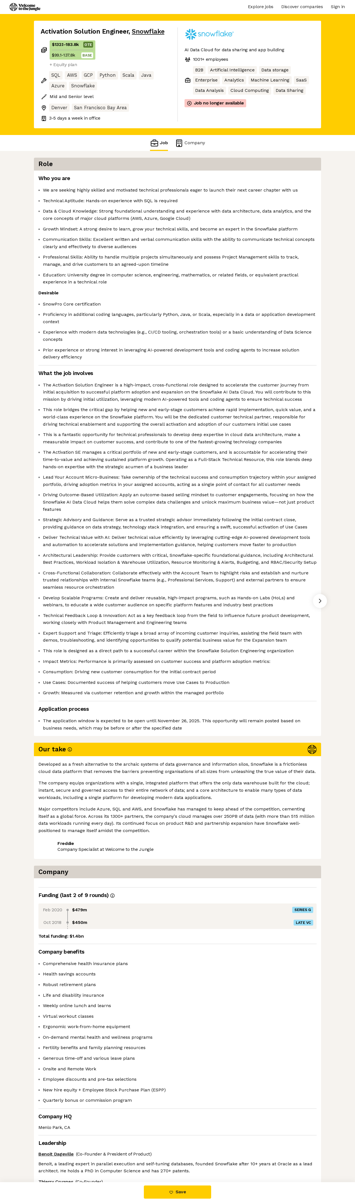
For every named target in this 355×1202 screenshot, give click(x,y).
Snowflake (148, 31)
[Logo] (25, 7)
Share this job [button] (56, 1158)
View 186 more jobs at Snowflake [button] (115, 1158)
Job (159, 143)
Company (190, 143)
